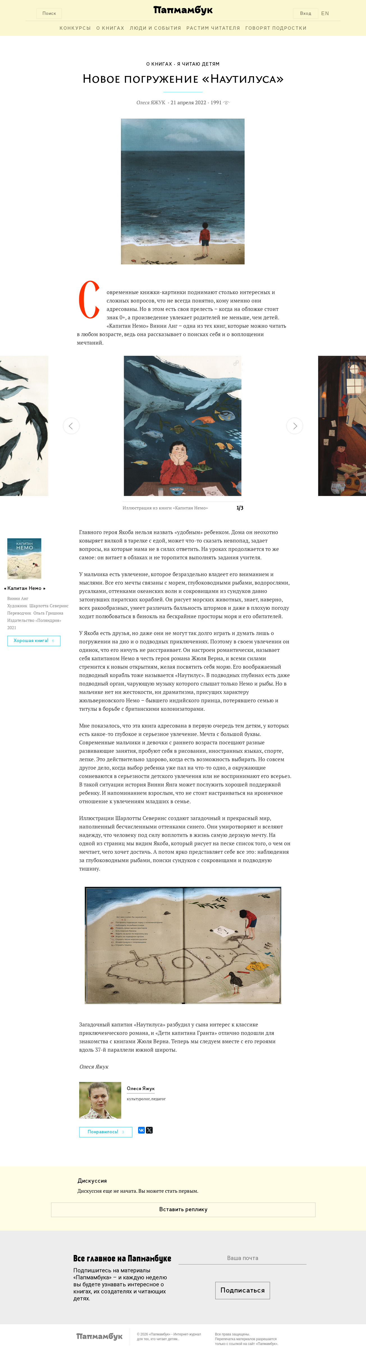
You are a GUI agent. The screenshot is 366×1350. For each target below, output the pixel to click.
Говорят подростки (276, 28)
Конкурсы (75, 28)
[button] (236, 363)
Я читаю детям (198, 64)
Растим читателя (213, 28)
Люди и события (155, 28)
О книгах (110, 28)
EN (325, 13)
